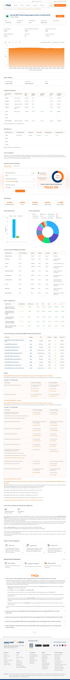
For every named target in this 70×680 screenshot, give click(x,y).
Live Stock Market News (46, 654)
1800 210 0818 (6, 647)
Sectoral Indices (45, 657)
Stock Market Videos (56, 673)
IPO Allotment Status (39, 675)
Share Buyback (45, 668)
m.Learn (55, 1)
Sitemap (17, 673)
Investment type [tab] (7, 166)
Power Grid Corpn (9, 271)
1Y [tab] (12, 42)
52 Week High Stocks (46, 663)
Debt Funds (11, 545)
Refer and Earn (49, 675)
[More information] (63, 42)
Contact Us (6, 661)
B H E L (6, 284)
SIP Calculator (27, 603)
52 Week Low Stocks (45, 664)
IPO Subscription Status (29, 675)
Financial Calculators (59, 652)
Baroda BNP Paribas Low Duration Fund (13, 365)
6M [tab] (9, 42)
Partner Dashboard (33, 660)
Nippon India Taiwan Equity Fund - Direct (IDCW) (9, 313)
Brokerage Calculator (59, 654)
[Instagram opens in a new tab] (57, 646)
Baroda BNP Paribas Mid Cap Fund (12, 362)
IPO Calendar (21, 675)
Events (19, 676)
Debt (31, 344)
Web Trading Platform (34, 656)
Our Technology (7, 656)
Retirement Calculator (59, 670)
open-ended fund (11, 527)
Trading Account (15, 675)
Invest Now (60, 16)
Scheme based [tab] (16, 166)
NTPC (6, 266)
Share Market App (33, 654)
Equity (31, 340)
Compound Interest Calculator (60, 664)
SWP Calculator (57, 658)
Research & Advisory (20, 665)
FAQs (10, 673)
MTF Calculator (57, 656)
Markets (35, 5)
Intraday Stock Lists (40, 673)
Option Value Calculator (59, 667)
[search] (42, 1)
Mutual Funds (9, 9)
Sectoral (12, 17)
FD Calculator (57, 660)
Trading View (32, 657)
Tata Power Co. (8, 275)
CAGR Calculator (58, 663)
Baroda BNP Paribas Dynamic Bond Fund (13, 359)
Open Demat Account (60, 5)
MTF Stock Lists (23, 673)
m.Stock (23, 583)
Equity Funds (54, 545)
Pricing (21, 5)
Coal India (7, 259)
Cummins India (8, 279)
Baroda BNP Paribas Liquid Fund (11, 350)
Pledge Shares (19, 664)
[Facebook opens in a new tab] (54, 646)
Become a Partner (62, 1)
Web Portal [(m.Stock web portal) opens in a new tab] (32, 658)
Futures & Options (19, 657)
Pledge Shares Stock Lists (31, 673)
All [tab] (19, 42)
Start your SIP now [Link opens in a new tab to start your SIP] (20, 191)
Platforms (42, 5)
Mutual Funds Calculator (12, 163)
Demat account (43, 586)
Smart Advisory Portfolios (21, 667)
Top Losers (44, 661)
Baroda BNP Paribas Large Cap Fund (12, 356)
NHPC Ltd (7, 288)
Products (18, 652)
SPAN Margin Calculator (59, 668)
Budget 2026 (15, 676)
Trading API (32, 661)
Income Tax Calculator (59, 665)
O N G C (7, 263)
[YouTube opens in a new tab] (65, 646)
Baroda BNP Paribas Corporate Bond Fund (13, 353)
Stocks (17, 654)
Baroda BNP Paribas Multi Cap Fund (12, 347)
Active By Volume (45, 667)
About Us (16, 5)
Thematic (17, 17)
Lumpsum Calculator (30, 598)
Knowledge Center (24, 676)
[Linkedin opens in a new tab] (60, 646)
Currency (18, 660)
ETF (17, 658)
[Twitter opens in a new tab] (62, 646)
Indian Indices (44, 656)
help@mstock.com (13, 647)
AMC (15, 9)
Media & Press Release (8, 660)
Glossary (13, 673)
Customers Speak (48, 673)
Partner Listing (6, 663)
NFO (45, 675)
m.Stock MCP (32, 663)
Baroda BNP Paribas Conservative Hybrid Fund (14, 368)
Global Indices (44, 658)
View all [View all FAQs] (35, 632)
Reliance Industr (8, 256)
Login (51, 5)
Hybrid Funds (33, 545)
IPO (17, 656)
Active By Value (45, 665)
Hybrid (31, 368)
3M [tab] (5, 42)
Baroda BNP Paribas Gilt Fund (11, 344)
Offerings (28, 5)
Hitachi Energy (8, 293)
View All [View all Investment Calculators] (64, 559)
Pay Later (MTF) (19, 663)
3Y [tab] (16, 42)
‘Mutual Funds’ (30, 590)
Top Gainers (44, 660)
